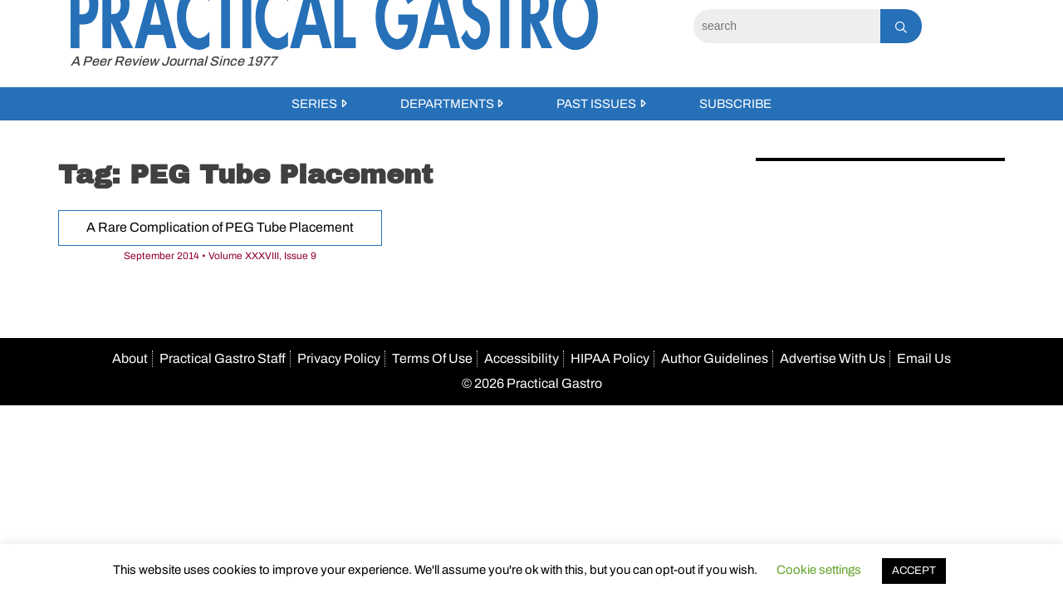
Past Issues (596, 103)
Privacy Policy (338, 358)
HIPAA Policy (610, 358)
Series (314, 103)
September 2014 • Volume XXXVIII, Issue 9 (220, 256)
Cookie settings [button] (818, 569)
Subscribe (735, 103)
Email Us (924, 358)
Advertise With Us (832, 358)
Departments (447, 103)
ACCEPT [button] (914, 570)
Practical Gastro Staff (222, 358)
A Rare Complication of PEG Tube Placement (220, 227)
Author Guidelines (714, 358)
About (130, 358)
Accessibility (521, 358)
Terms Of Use (432, 358)
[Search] (786, 26)
